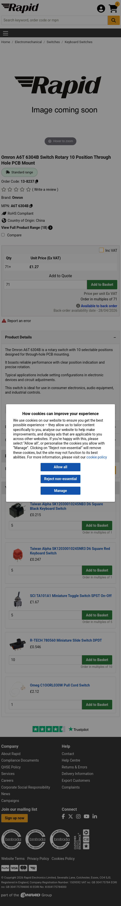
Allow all (60, 467)
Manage (60, 491)
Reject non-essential (60, 479)
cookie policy (96, 457)
